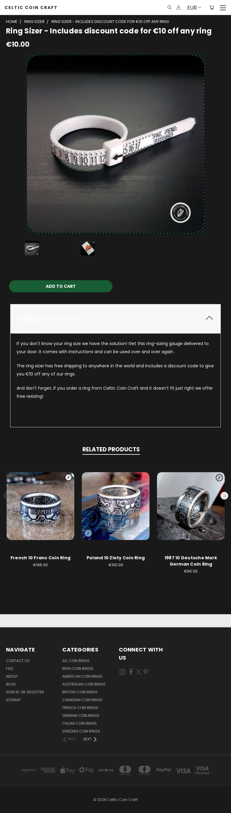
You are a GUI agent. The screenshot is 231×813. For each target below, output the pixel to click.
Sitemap (13, 699)
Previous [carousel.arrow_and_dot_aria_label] (7, 496)
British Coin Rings (80, 692)
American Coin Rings (82, 676)
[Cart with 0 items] (211, 7)
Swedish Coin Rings (81, 731)
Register (35, 692)
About (12, 676)
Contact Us (17, 660)
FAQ (9, 668)
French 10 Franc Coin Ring (40, 558)
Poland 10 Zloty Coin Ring (116, 558)
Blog (11, 684)
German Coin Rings (80, 715)
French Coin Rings (80, 707)
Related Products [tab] (111, 449)
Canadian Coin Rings (82, 699)
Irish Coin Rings (77, 668)
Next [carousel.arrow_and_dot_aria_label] (224, 496)
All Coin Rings (76, 660)
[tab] (115, 318)
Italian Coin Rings (79, 723)
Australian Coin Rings (84, 684)
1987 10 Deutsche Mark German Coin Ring (191, 561)
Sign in (13, 692)
